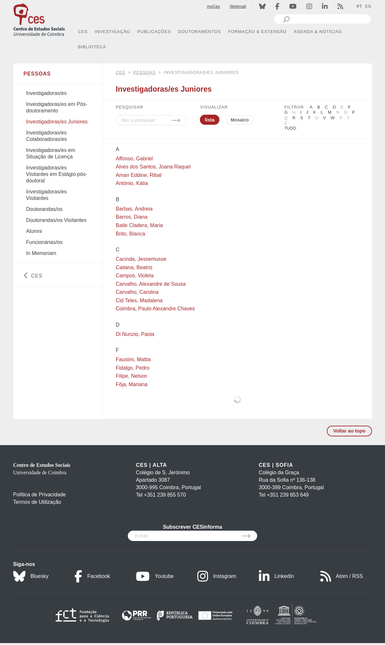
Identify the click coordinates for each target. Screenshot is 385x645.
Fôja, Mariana (132, 384)
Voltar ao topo (349, 430)
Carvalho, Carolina (137, 292)
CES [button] (83, 31)
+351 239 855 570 (165, 495)
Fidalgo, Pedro (132, 368)
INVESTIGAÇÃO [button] (112, 31)
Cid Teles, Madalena (139, 300)
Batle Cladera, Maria (139, 225)
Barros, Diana (132, 217)
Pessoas (144, 72)
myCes (213, 6)
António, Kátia (132, 183)
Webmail (238, 6)
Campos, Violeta (135, 275)
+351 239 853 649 (288, 495)
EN (368, 6)
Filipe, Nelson (131, 376)
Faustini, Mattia (133, 359)
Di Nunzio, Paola (135, 334)
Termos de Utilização (37, 502)
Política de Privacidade (39, 494)
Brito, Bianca (130, 233)
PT (359, 6)
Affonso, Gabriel (134, 158)
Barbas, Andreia (134, 209)
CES (121, 72)
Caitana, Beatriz (134, 267)
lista (209, 119)
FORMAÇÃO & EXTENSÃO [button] (257, 31)
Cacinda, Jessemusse (141, 259)
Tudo (290, 128)
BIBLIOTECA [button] (92, 46)
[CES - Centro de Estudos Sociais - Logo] (39, 19)
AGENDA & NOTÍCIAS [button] (318, 31)
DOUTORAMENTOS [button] (199, 31)
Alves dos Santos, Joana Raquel (153, 166)
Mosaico (240, 119)
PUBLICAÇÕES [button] (154, 31)
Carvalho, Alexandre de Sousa (151, 284)
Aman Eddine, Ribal (138, 175)
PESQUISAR (129, 107)
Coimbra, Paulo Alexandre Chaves (155, 308)
